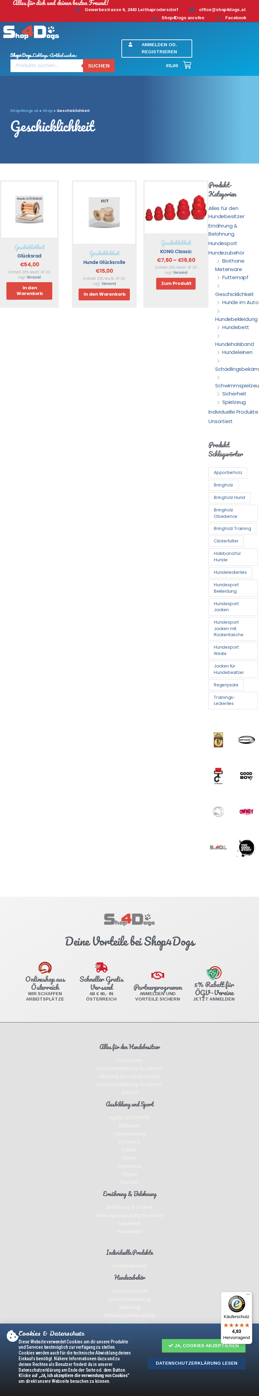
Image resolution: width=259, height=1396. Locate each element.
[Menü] (248, 1296)
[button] (204, 1346)
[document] (129, 698)
